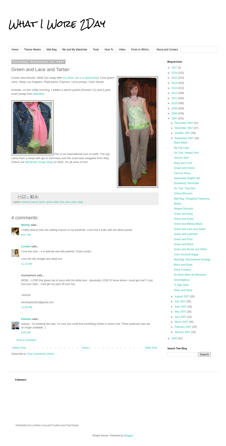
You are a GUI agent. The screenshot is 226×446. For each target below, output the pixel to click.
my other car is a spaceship (80, 77)
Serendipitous (182, 279)
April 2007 (181, 316)
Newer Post (19, 347)
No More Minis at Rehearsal (190, 274)
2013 (175, 88)
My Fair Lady (181, 147)
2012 (175, 93)
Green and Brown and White (190, 249)
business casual (29, 202)
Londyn (25, 246)
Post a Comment (26, 340)
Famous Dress (182, 173)
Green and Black (183, 244)
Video (122, 49)
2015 (175, 77)
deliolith (38, 93)
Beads (177, 203)
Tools (96, 49)
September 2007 (185, 138)
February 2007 (183, 326)
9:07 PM (26, 234)
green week (52, 202)
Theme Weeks (32, 49)
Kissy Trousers (182, 269)
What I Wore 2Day (57, 23)
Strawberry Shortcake (186, 183)
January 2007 (183, 332)
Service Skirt (181, 157)
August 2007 (182, 296)
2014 (175, 83)
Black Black (180, 142)
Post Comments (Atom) (40, 353)
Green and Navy (183, 213)
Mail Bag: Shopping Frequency (192, 198)
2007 (175, 118)
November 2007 (184, 128)
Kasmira (26, 319)
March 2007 (182, 321)
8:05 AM (26, 332)
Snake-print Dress (184, 168)
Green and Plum (183, 239)
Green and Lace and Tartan (190, 229)
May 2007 (181, 311)
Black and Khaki (183, 264)
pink (68, 202)
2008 (175, 113)
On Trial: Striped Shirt (186, 152)
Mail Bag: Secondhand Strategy (192, 259)
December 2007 (184, 123)
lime (62, 202)
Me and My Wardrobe (74, 49)
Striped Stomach (183, 208)
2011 (175, 98)
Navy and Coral (183, 163)
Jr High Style (181, 284)
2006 (175, 338)
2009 (175, 108)
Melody (25, 224)
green (42, 202)
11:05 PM (26, 307)
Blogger (128, 435)
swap (80, 202)
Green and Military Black (188, 223)
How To (109, 49)
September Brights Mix (187, 178)
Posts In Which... (141, 49)
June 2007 (181, 306)
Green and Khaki (183, 218)
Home (15, 49)
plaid (73, 202)
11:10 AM (26, 263)
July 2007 (180, 301)
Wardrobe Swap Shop (39, 162)
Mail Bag (51, 49)
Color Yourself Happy (186, 254)
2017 (175, 67)
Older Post (151, 347)
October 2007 (183, 133)
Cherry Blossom (183, 193)
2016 (175, 72)
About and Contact (167, 49)
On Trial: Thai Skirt (184, 188)
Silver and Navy (183, 290)
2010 (175, 103)
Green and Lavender (186, 234)
